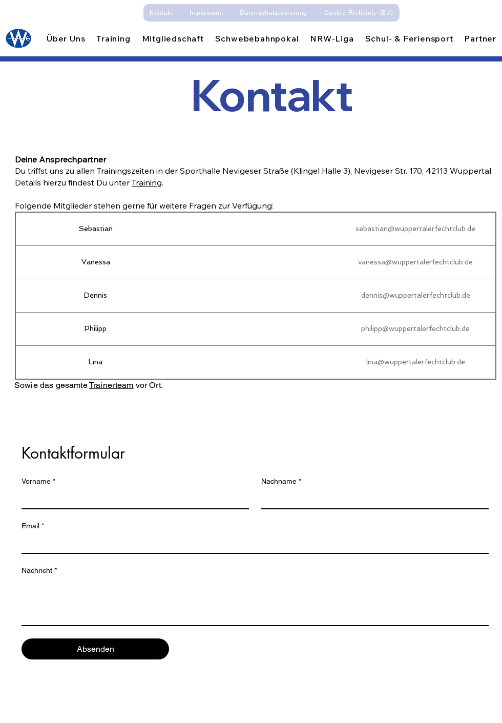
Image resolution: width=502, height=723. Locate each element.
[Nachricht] (255, 602)
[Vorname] (132, 499)
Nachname (281, 481)
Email (33, 526)
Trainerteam (111, 385)
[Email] (252, 543)
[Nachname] (372, 499)
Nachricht (39, 570)
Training (147, 182)
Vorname (38, 481)
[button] (66, 38)
